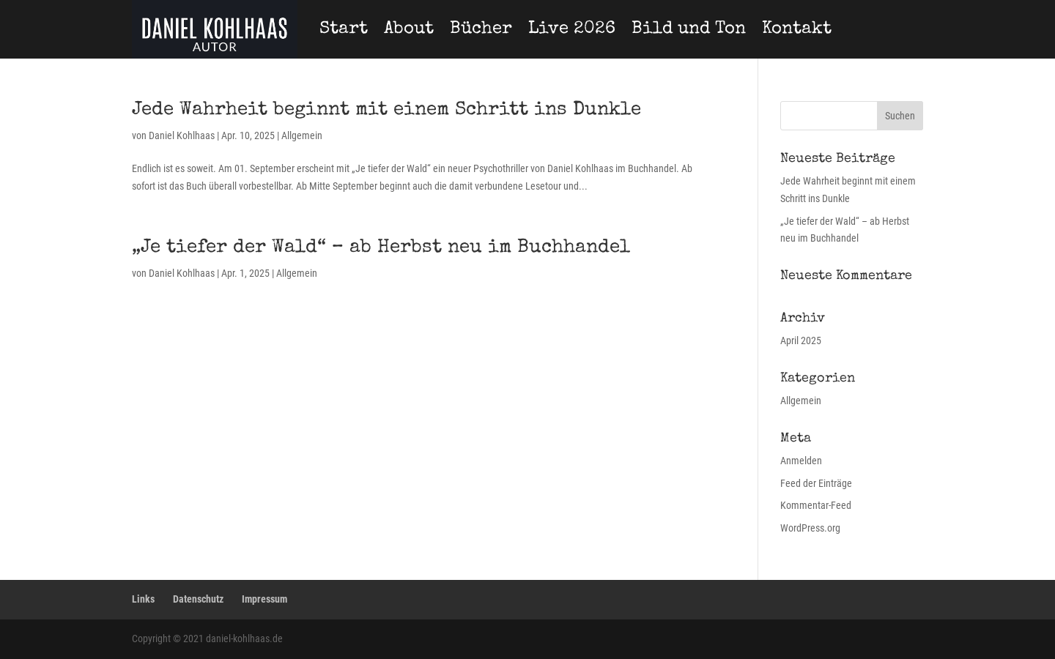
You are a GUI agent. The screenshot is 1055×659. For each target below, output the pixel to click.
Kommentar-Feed (815, 505)
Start (343, 29)
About (409, 29)
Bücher (481, 29)
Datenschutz (198, 599)
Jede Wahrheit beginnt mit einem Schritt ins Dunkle (386, 110)
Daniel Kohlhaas (182, 135)
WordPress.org (810, 528)
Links (143, 599)
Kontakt (797, 29)
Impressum (264, 599)
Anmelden (801, 460)
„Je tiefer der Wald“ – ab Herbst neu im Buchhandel (381, 248)
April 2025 (800, 340)
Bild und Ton (689, 29)
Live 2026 (571, 29)
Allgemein (301, 135)
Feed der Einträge (816, 483)
